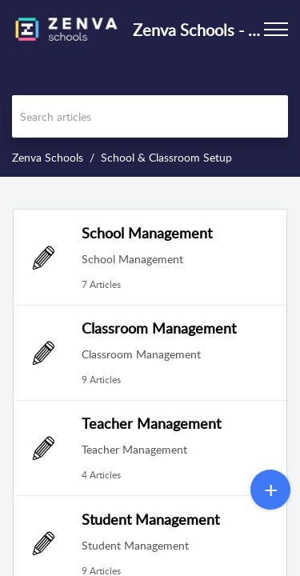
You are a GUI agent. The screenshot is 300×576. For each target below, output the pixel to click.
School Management (147, 233)
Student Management (150, 519)
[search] (150, 116)
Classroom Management (159, 328)
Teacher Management (151, 423)
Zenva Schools (47, 157)
